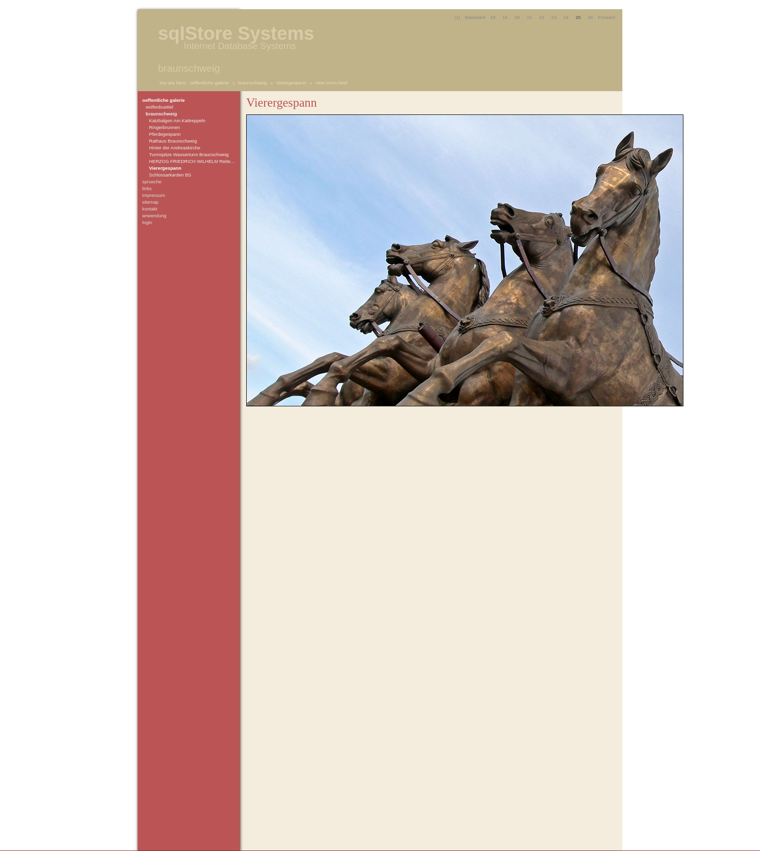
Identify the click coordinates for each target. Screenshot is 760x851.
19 (505, 17)
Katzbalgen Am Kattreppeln (177, 120)
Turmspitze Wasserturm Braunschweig (189, 154)
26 (590, 17)
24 (566, 17)
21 (529, 17)
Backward (475, 17)
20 (517, 17)
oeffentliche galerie (163, 100)
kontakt (150, 208)
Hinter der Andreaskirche (175, 147)
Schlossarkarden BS (170, 174)
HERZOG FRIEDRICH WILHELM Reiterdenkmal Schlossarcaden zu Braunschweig (193, 161)
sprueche (151, 181)
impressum (153, 195)
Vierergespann (291, 82)
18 (492, 17)
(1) (457, 17)
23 (553, 17)
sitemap (150, 202)
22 (541, 17)
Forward (606, 17)
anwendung (154, 215)
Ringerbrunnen (164, 127)
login (147, 222)
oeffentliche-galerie (209, 82)
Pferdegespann (165, 134)
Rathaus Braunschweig (173, 141)
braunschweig (252, 82)
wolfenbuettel (160, 107)
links (147, 188)
